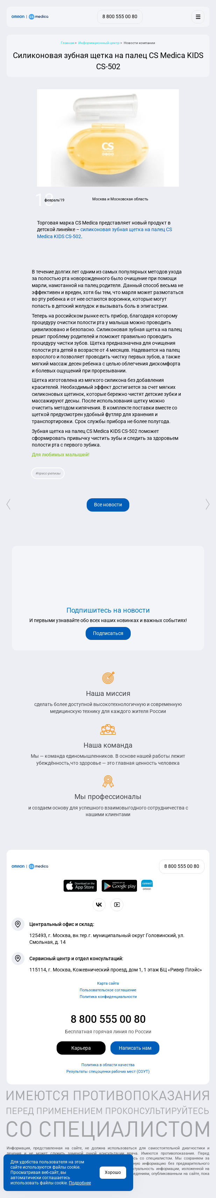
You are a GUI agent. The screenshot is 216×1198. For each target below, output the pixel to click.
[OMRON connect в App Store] (80, 886)
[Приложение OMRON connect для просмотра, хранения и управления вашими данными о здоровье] (147, 886)
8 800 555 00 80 (108, 1019)
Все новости (108, 504)
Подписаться (108, 633)
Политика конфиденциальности (108, 996)
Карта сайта (108, 983)
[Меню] (198, 16)
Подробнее (80, 1183)
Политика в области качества (108, 1065)
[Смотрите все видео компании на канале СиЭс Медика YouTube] (116, 904)
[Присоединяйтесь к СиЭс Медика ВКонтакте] (99, 904)
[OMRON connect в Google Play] (119, 886)
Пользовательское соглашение (108, 990)
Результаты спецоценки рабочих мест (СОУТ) (108, 1071)
